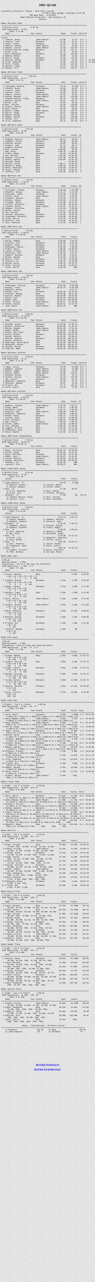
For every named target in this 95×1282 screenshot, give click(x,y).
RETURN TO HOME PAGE (47, 1274)
